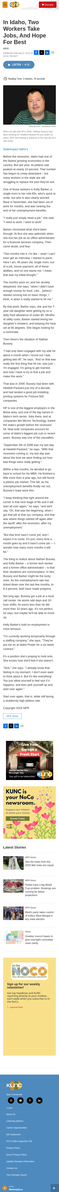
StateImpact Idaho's (15, 149)
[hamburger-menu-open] (5, 5)
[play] (5, 1188)
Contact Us (11, 1168)
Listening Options (14, 1121)
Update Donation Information (20, 1161)
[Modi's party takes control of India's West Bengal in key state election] (13, 913)
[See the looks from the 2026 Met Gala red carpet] (13, 863)
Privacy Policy (13, 1148)
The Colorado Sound (16, 1175)
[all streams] (55, 1188)
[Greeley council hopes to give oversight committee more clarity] (13, 937)
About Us (10, 1114)
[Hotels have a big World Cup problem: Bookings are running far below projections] (13, 886)
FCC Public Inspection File (19, 1141)
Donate (49, 4)
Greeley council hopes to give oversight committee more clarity (39, 939)
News (28, 931)
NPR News (12, 716)
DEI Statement (13, 1134)
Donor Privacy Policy (16, 1155)
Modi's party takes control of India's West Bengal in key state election (39, 915)
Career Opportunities (16, 1128)
